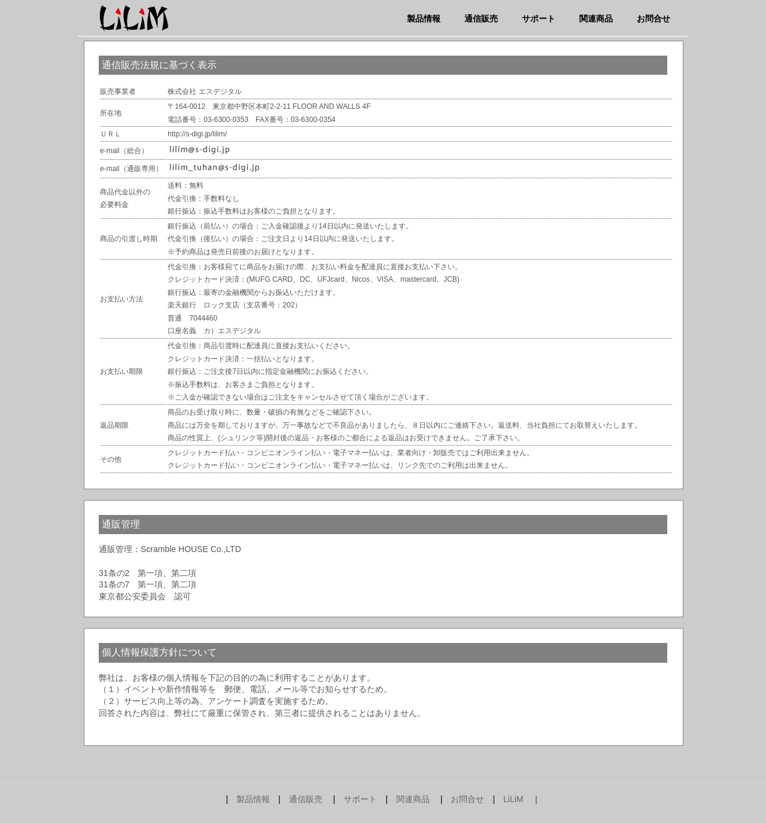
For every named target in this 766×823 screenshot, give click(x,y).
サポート (538, 18)
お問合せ (653, 18)
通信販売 (481, 18)
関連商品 (596, 18)
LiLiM (513, 799)
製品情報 (423, 18)
